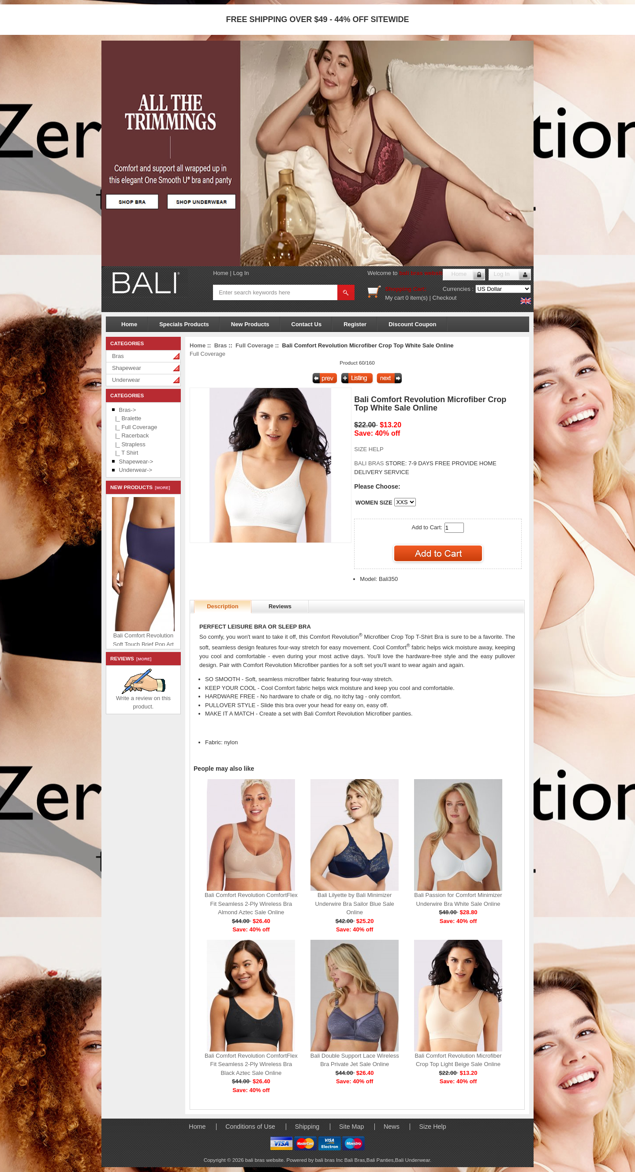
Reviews (280, 606)
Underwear (126, 380)
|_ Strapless (129, 444)
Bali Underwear (412, 1160)
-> (127, 410)
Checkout (445, 297)
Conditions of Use (250, 1126)
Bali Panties (380, 1160)
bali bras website (422, 273)
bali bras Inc (329, 1160)
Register (355, 324)
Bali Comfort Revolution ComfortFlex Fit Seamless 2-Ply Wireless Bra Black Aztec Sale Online (251, 1064)
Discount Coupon (412, 324)
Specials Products (184, 324)
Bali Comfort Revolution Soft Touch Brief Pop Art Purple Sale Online (167, 642)
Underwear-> (136, 470)
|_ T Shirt (125, 452)
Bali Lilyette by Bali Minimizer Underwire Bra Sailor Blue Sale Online (354, 904)
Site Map (351, 1126)
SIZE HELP (368, 449)
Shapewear (126, 368)
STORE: (380, 463)
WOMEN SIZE (373, 502)
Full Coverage (254, 345)
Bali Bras (354, 1160)
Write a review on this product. (143, 699)
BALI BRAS (369, 463)
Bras (118, 356)
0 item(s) (416, 297)
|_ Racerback (130, 435)
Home (220, 273)
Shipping (307, 1126)
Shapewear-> (136, 461)
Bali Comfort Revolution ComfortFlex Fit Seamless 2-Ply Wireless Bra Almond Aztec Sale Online (251, 904)
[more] (161, 488)
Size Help (432, 1126)
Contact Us (306, 324)
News (392, 1126)
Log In (241, 273)
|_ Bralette (126, 418)
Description (223, 606)
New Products (250, 324)
